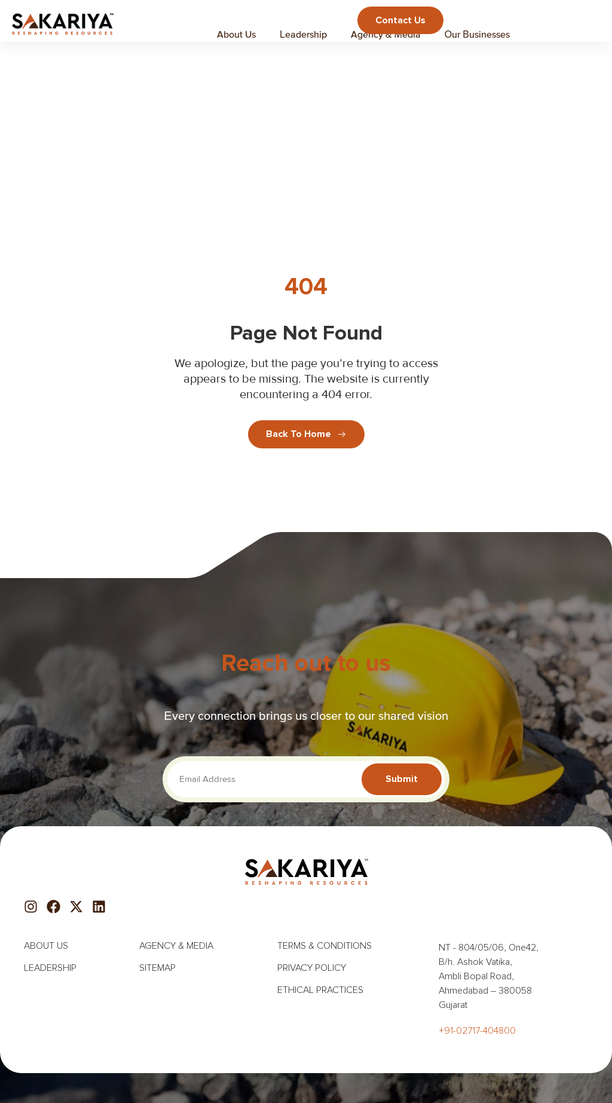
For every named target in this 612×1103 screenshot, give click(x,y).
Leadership (303, 34)
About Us (236, 34)
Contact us (400, 20)
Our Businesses (477, 34)
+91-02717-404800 (477, 1030)
